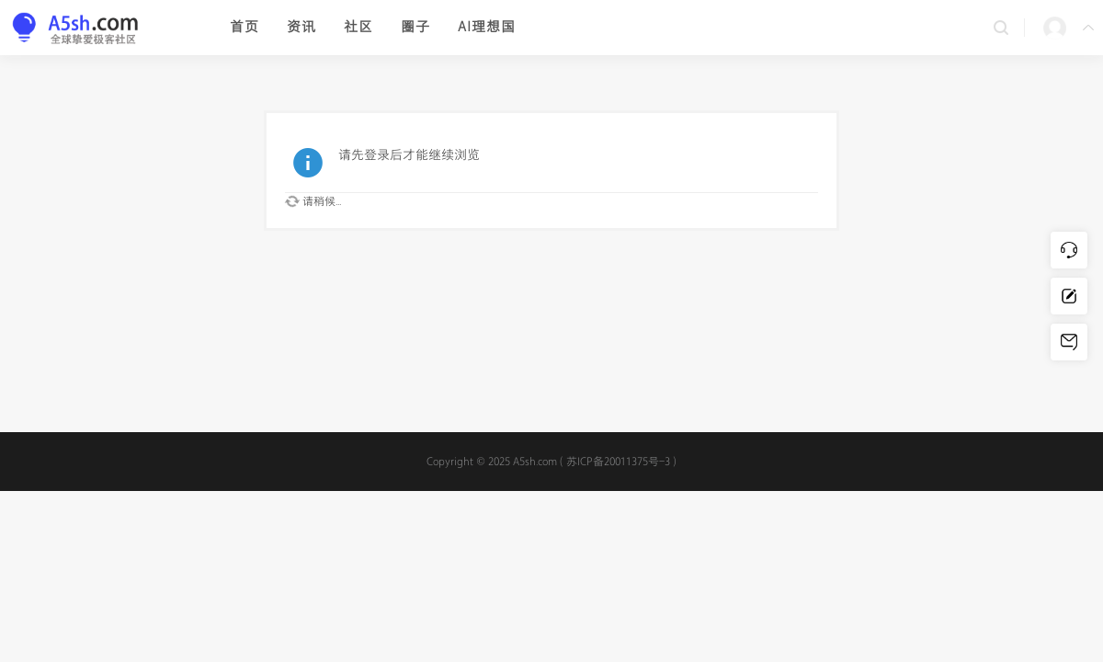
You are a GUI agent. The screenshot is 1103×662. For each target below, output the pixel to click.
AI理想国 (487, 27)
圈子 (415, 27)
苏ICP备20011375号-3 (618, 461)
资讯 (301, 27)
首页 (244, 27)
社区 (358, 27)
